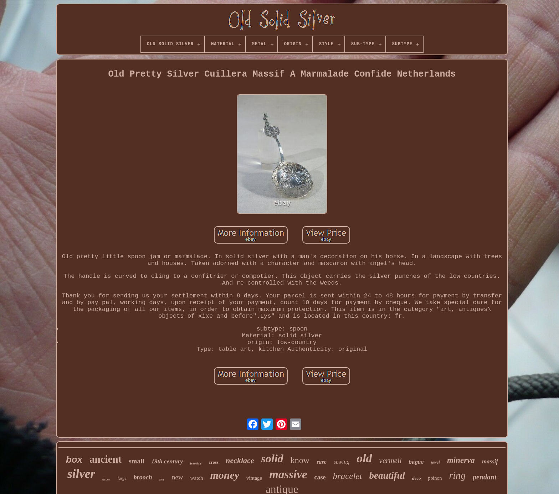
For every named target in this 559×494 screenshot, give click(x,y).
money (224, 475)
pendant (485, 477)
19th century (167, 461)
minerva (461, 460)
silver (81, 474)
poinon (435, 478)
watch (196, 478)
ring (457, 475)
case (320, 477)
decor (106, 479)
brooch (143, 477)
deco (416, 478)
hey (162, 479)
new (177, 477)
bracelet (347, 476)
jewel (435, 462)
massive (288, 474)
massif (490, 461)
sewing (341, 462)
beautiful (387, 475)
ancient (105, 459)
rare (322, 462)
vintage (254, 478)
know (300, 460)
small (136, 461)
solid (272, 458)
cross (214, 462)
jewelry (195, 463)
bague (416, 462)
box (74, 459)
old (364, 458)
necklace (240, 460)
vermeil (390, 460)
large (122, 478)
